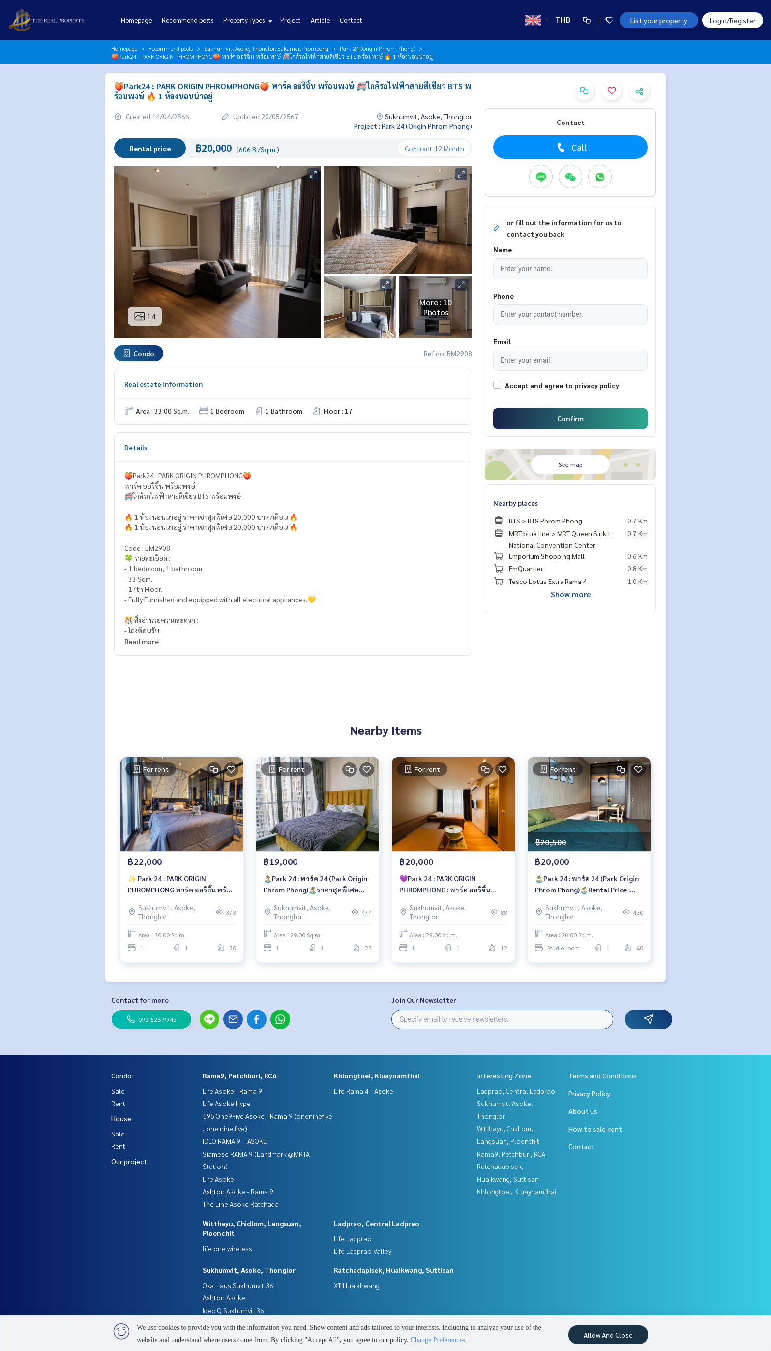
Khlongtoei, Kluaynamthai (377, 1075)
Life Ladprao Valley (362, 1250)
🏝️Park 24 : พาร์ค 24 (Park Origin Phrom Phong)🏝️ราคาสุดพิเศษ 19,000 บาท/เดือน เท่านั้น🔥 (315, 885)
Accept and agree (534, 385)
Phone (503, 295)
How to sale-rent (595, 1128)
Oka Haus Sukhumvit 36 (238, 1285)
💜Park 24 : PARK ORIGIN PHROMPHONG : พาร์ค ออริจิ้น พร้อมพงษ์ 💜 (444, 885)
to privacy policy (592, 385)
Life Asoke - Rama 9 (232, 1090)
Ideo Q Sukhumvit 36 (233, 1310)
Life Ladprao (353, 1238)
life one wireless (227, 1248)
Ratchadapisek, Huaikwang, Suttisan (394, 1269)
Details (135, 447)
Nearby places (515, 502)
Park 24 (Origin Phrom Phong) (377, 48)
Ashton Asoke (224, 1297)
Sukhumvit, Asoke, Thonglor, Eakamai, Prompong (266, 48)
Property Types (246, 20)
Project (290, 20)
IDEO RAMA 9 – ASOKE (235, 1140)
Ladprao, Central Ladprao (376, 1223)
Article (320, 20)
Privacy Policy (589, 1093)
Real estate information (163, 383)
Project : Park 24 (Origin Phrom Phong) (413, 126)
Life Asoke (218, 1178)
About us (582, 1110)
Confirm (570, 418)
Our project (129, 1161)
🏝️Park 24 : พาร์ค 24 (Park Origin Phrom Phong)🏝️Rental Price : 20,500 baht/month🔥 (587, 885)
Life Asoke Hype (227, 1103)
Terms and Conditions (602, 1075)
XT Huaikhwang (357, 1285)
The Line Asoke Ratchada (241, 1203)
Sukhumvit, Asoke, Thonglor (249, 1269)
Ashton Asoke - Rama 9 (238, 1191)
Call (571, 147)
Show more (571, 594)
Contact (351, 20)
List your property (658, 20)
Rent (118, 1103)
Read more (141, 641)
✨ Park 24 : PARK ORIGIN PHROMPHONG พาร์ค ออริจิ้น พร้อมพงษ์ (182, 885)
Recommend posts (187, 20)
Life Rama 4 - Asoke (363, 1090)
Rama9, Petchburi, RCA (240, 1075)
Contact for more (140, 999)
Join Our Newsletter (423, 999)
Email (502, 341)
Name (502, 249)
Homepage (136, 20)
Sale (118, 1090)
